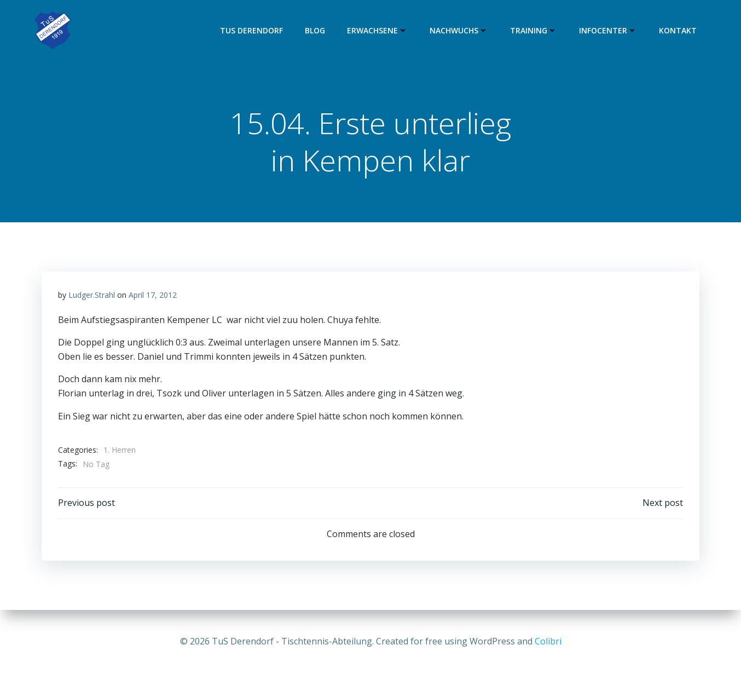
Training (533, 30)
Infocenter (608, 30)
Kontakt (678, 30)
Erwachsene (377, 30)
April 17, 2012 (153, 295)
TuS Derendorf (251, 30)
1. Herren (119, 450)
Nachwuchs (459, 30)
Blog (315, 30)
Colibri (548, 641)
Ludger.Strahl (91, 295)
